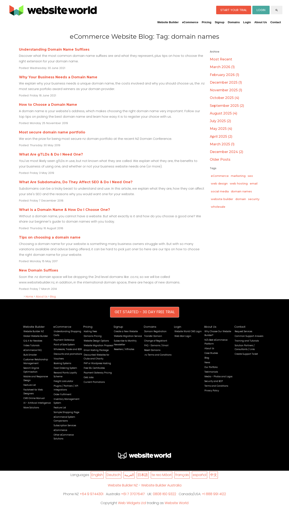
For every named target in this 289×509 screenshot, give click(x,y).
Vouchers (59, 358)
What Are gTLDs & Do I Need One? (51, 154)
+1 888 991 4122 (214, 494)
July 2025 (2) (220, 121)
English (97, 474)
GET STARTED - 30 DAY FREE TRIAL (145, 312)
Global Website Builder (35, 336)
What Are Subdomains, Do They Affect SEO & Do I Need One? (75, 182)
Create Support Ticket (246, 354)
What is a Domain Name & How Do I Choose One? (64, 210)
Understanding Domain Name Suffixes (54, 49)
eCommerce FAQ (32, 350)
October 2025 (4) (224, 98)
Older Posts (220, 159)
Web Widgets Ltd (132, 502)
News (207, 362)
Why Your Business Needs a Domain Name (58, 77)
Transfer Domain (153, 336)
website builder (222, 199)
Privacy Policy (211, 390)
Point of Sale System (64, 344)
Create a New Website (126, 331)
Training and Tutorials (247, 340)
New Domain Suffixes (38, 270)
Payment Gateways (64, 340)
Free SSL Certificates (94, 368)
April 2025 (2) (221, 136)
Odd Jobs (88, 377)
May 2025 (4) (221, 129)
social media (220, 191)
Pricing (206, 22)
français (182, 474)
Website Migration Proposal (98, 345)
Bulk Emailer (30, 354)
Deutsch (114, 474)
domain (240, 199)
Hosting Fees (90, 331)
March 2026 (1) (222, 67)
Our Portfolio (211, 367)
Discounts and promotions (68, 354)
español (199, 474)
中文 (213, 474)
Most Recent (221, 59)
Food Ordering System (65, 368)
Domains (234, 22)
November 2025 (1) (226, 90)
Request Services (243, 331)
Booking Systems (62, 363)
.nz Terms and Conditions (157, 354)
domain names (241, 191)
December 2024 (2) (226, 152)
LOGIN (261, 10)
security (253, 199)
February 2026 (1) (224, 75)
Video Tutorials (31, 345)
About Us (260, 22)
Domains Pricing (93, 336)
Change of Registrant (155, 340)
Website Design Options (96, 340)
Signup (219, 22)
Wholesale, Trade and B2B (68, 349)
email (253, 183)
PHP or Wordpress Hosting (97, 363)
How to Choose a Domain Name (48, 105)
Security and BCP (213, 381)
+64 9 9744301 (91, 494)
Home (29, 296)
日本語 (143, 474)
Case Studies (211, 353)
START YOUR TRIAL (233, 10)
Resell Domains (152, 350)
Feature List (29, 385)
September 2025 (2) (227, 106)
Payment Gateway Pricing (98, 372)
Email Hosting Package (96, 350)
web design (219, 183)
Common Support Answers (249, 336)
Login (247, 22)
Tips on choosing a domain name (50, 237)
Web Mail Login (182, 336)
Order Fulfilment (62, 394)
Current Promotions (94, 382)
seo (250, 175)
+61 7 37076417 (133, 494)
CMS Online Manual (34, 398)
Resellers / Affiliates (124, 349)
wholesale (218, 206)
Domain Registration (155, 331)
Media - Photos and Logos (218, 376)
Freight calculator (63, 381)
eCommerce (190, 22)
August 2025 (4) (223, 113)
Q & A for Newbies (32, 340)
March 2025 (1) (222, 144)
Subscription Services (65, 425)
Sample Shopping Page (66, 412)
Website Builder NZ (33, 331)
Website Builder (167, 22)
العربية (129, 474)
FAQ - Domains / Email (156, 345)
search (276, 10)
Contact (275, 22)
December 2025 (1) (226, 82)
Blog (53, 296)
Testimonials (211, 371)
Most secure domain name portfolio (52, 132)
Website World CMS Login (188, 331)
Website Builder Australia (161, 485)
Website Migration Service (128, 336)
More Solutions (31, 407)
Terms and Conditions (216, 385)
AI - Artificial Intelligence (37, 403)
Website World (176, 502)
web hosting (239, 183)
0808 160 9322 (164, 494)
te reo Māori (161, 474)
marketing (238, 175)
